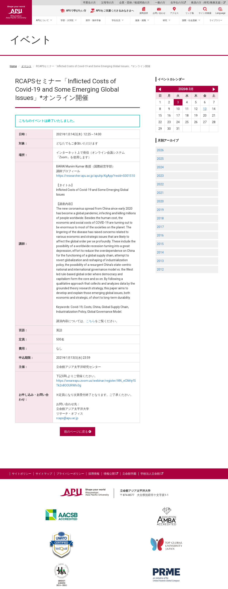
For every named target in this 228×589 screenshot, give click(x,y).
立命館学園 (129, 473)
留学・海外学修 (93, 20)
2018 (160, 218)
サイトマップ (44, 473)
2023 (160, 175)
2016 (160, 235)
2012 (160, 269)
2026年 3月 (186, 89)
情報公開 (111, 473)
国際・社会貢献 (189, 20)
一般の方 (160, 2)
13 (204, 109)
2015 (160, 244)
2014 (160, 252)
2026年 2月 (159, 89)
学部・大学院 (67, 20)
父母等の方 (107, 2)
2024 (160, 167)
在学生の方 (178, 2)
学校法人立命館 (152, 473)
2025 (160, 158)
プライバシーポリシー (70, 473)
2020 (160, 201)
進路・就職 (140, 20)
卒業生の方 (89, 2)
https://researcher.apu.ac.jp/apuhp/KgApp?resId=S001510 (95, 175)
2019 (160, 210)
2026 (160, 150)
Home (13, 66)
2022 (160, 184)
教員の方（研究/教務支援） (208, 2)
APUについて (42, 20)
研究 (165, 20)
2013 (160, 261)
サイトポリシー (21, 473)
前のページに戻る (77, 431)
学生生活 (116, 20)
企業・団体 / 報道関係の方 (134, 2)
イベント (26, 66)
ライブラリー (215, 20)
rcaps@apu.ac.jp (67, 418)
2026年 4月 (214, 89)
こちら (90, 321)
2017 (160, 227)
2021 (160, 192)
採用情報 (93, 473)
